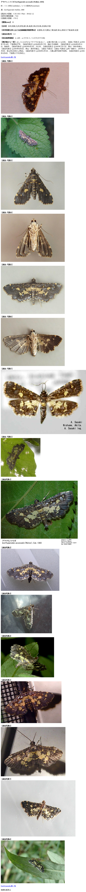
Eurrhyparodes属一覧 (8, 57)
